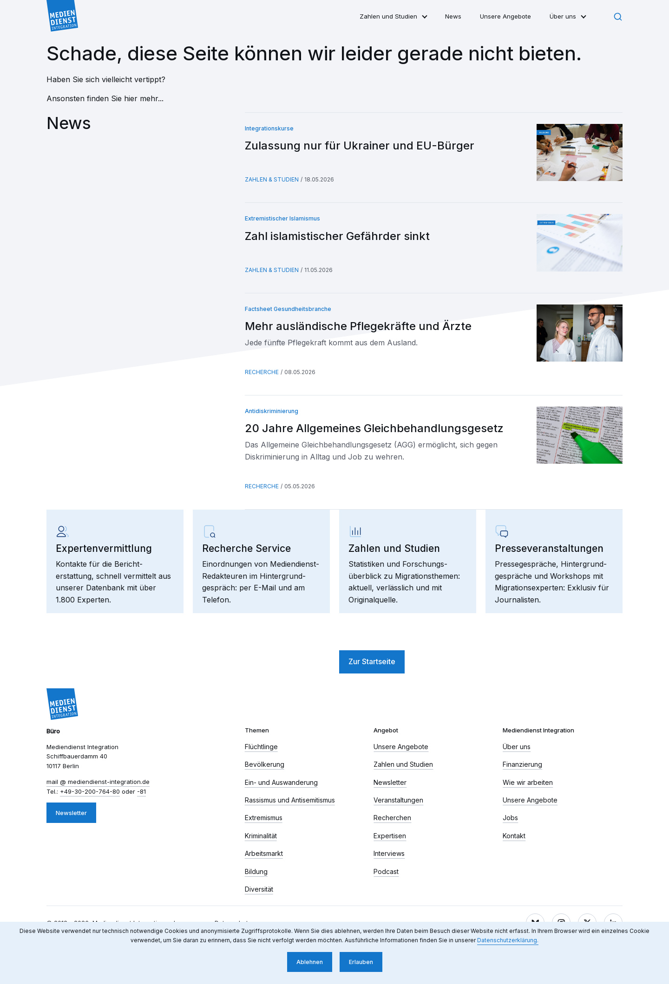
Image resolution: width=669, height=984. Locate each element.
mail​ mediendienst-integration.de (98, 781)
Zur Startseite (371, 661)
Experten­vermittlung (104, 548)
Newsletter (71, 812)
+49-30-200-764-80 (90, 791)
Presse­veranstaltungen (549, 548)
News (453, 16)
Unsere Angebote (505, 16)
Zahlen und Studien (388, 16)
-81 (141, 791)
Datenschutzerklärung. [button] (507, 940)
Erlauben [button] (361, 961)
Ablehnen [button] (309, 961)
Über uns (563, 16)
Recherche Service (246, 548)
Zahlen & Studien (272, 179)
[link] (115, 562)
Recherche (262, 372)
